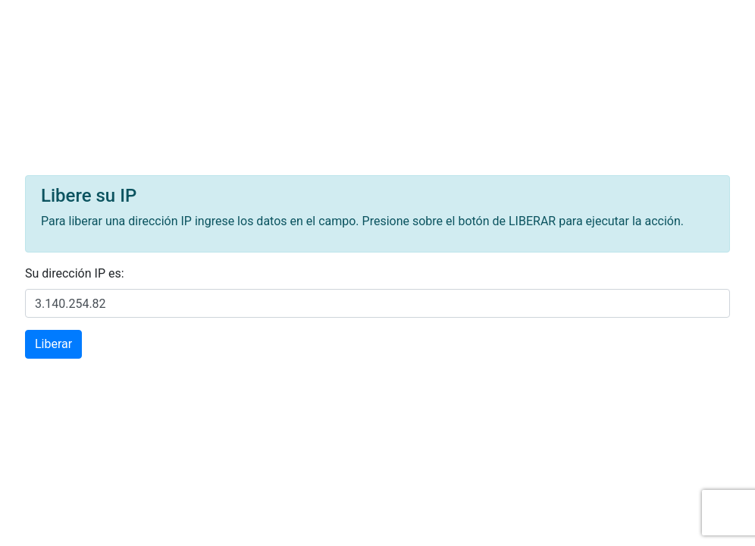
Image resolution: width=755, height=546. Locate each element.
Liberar (53, 344)
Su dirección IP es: (74, 273)
